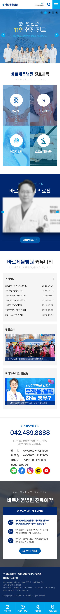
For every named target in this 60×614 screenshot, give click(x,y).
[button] (57, 35)
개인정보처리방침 (9, 574)
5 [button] (56, 12)
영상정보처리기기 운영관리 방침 (29, 574)
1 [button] (41, 12)
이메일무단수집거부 (10, 578)
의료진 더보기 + (30, 240)
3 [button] (49, 12)
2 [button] (45, 12)
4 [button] (53, 12)
